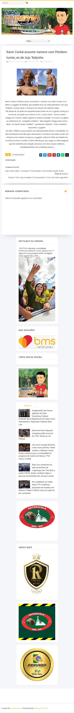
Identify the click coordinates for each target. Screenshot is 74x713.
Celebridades (48, 62)
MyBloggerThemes (41, 708)
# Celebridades (18, 155)
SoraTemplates (16, 708)
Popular (28, 406)
